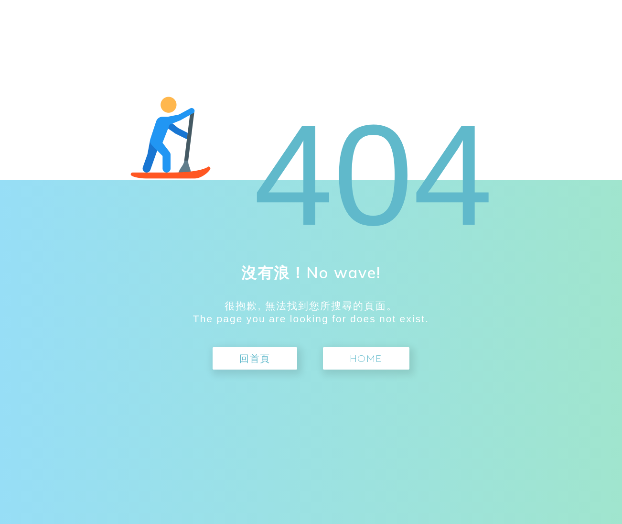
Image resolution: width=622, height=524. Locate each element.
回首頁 (254, 359)
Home (366, 359)
